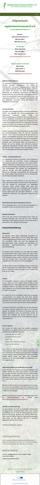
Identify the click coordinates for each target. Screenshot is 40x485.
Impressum (17, 469)
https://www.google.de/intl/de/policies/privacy (15, 399)
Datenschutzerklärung (27, 469)
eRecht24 (19, 425)
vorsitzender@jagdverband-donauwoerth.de (14, 239)
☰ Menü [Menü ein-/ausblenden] (36, 14)
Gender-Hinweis (20, 471)
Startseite (10, 469)
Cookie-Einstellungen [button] (19, 480)
